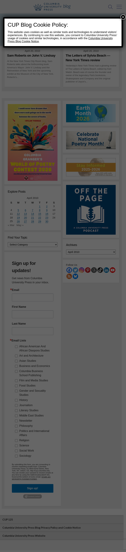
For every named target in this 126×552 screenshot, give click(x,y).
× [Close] (123, 17)
